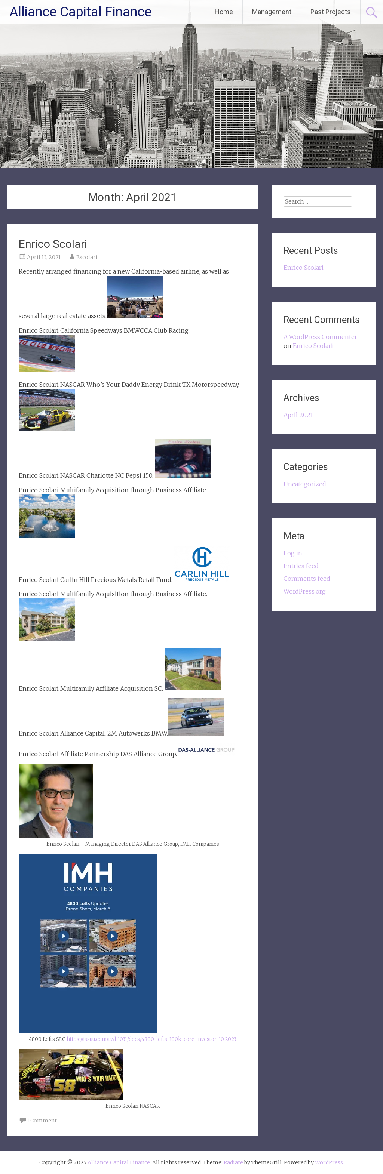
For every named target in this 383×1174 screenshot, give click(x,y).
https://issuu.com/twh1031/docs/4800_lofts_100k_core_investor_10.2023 (151, 1039)
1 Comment (42, 1120)
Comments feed (307, 578)
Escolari (87, 257)
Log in (293, 553)
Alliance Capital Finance (80, 12)
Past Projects (330, 12)
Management (271, 12)
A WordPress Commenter (320, 337)
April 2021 (298, 415)
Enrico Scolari (53, 243)
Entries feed (301, 566)
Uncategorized (305, 484)
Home (224, 12)
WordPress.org (305, 591)
